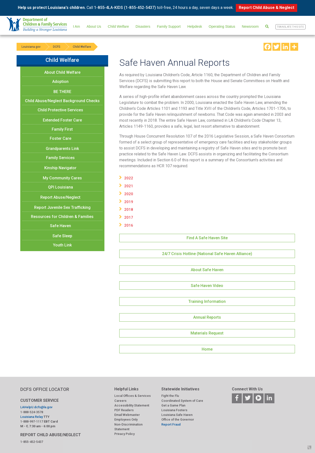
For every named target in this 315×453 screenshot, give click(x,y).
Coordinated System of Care (182, 401)
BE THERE (62, 91)
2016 (128, 225)
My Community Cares (62, 178)
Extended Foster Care (62, 120)
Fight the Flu (170, 396)
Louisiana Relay (31, 417)
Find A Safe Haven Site (207, 238)
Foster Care (60, 138)
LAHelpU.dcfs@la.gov (36, 407)
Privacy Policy (124, 434)
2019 (128, 202)
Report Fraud (171, 424)
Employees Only (126, 419)
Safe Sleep (62, 236)
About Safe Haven (207, 269)
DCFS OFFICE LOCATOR (44, 389)
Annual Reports (207, 317)
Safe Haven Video (207, 285)
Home (207, 349)
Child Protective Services (60, 110)
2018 (128, 209)
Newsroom (250, 26)
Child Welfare (118, 26)
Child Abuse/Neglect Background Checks (62, 100)
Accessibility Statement (131, 405)
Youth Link (62, 245)
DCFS (56, 46)
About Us (94, 26)
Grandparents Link (62, 148)
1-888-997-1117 (31, 421)
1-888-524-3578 (31, 412)
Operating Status (222, 26)
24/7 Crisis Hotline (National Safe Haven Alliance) (207, 253)
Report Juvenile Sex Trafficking (62, 207)
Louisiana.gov (31, 46)
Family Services (60, 157)
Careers (120, 401)
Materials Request (207, 333)
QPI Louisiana (60, 187)
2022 (128, 178)
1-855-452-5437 (31, 442)
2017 (128, 217)
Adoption (60, 81)
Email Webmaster (127, 415)
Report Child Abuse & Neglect (266, 7)
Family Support (169, 26)
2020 (128, 194)
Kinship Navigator (60, 168)
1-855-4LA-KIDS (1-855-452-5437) (125, 7)
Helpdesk (194, 26)
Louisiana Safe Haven (177, 415)
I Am (76, 26)
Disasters (143, 26)
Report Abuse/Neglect (60, 197)
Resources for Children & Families (62, 216)
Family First (62, 129)
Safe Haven (60, 225)
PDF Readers (124, 410)
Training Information (207, 301)
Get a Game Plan (173, 405)
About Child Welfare (62, 72)
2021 (128, 186)
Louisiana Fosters (174, 410)
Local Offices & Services (132, 396)
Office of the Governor (177, 419)
